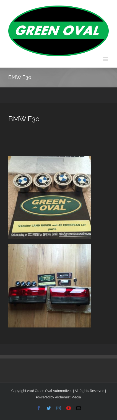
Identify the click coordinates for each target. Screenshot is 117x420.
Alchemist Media (68, 397)
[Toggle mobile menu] (106, 59)
